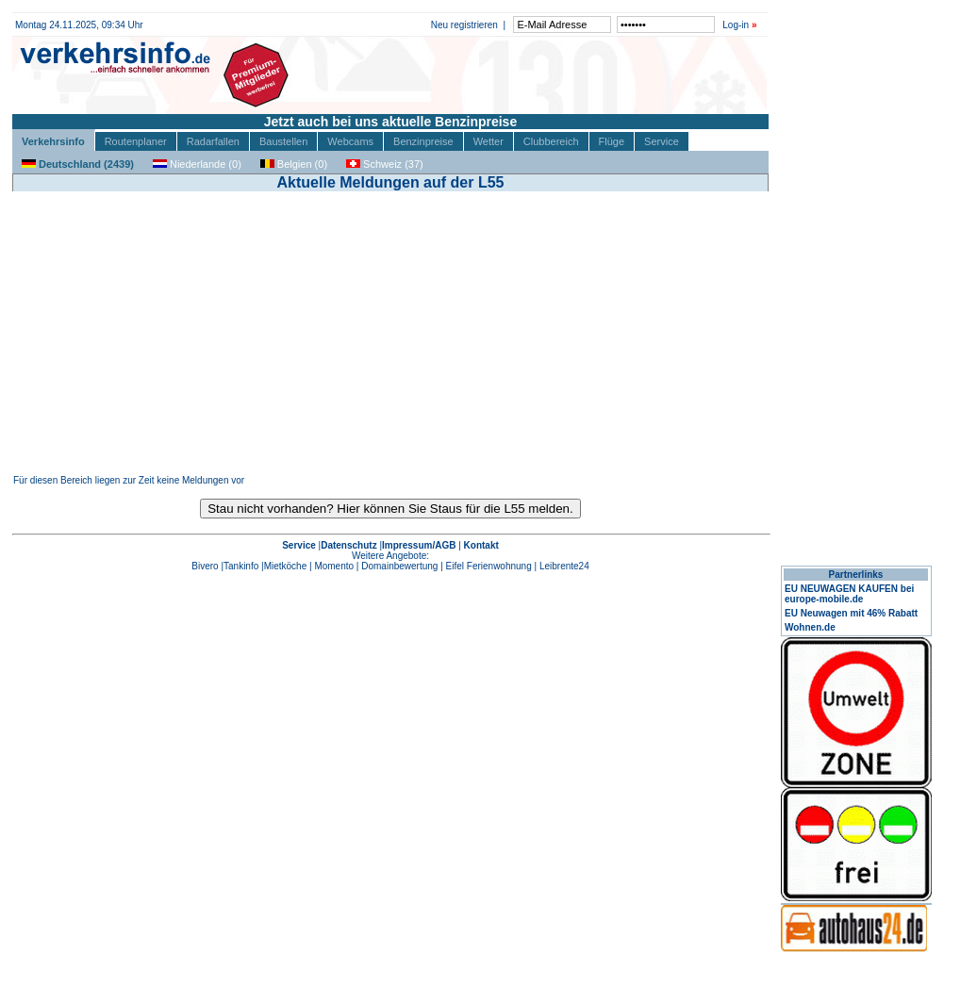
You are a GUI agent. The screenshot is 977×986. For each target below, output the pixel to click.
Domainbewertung (399, 566)
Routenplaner (136, 141)
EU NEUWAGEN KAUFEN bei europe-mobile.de (849, 593)
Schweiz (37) (384, 164)
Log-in (735, 25)
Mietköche (285, 566)
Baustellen (283, 141)
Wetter (488, 141)
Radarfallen (213, 141)
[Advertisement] (390, 333)
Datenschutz (348, 545)
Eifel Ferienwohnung (489, 566)
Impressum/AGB (418, 545)
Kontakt (481, 545)
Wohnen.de (810, 627)
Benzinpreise (423, 141)
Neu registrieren (464, 25)
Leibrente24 (564, 566)
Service (661, 141)
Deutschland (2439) (78, 164)
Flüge (612, 141)
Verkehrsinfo (53, 141)
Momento (334, 566)
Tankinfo (241, 566)
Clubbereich (551, 141)
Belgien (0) (293, 164)
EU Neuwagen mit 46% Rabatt (851, 613)
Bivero (204, 566)
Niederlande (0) (197, 164)
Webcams (350, 141)
